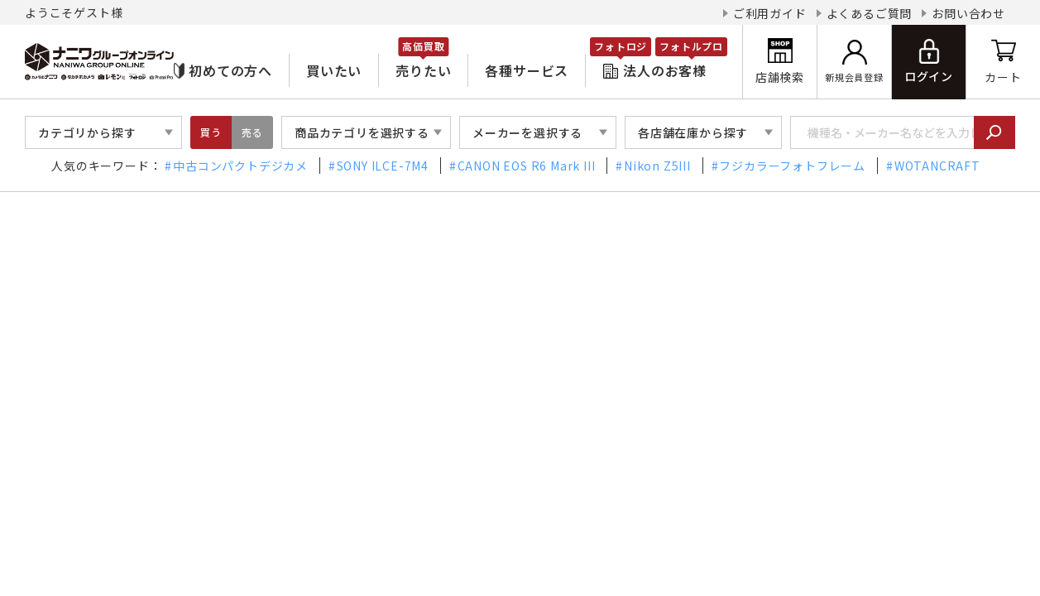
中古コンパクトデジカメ (240, 165)
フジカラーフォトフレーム (792, 165)
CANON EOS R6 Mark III (527, 165)
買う (211, 132)
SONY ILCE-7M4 (383, 165)
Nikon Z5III (657, 165)
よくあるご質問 (870, 13)
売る (252, 132)
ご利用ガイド (770, 13)
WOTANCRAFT (937, 165)
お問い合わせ (968, 13)
